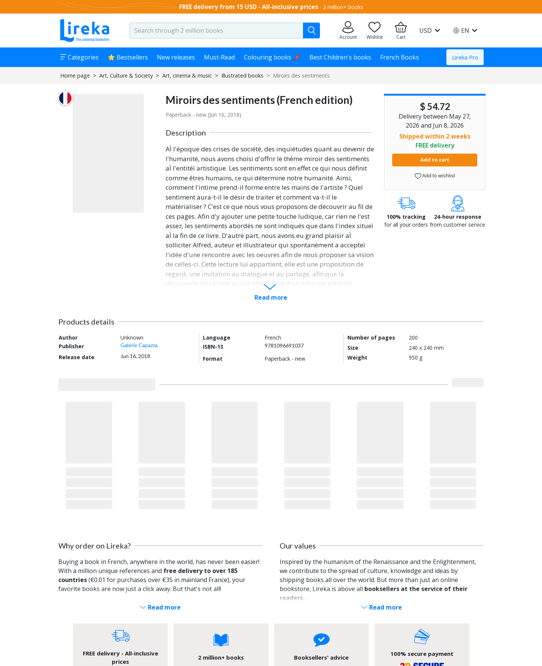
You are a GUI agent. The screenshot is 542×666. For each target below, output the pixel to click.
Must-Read (219, 57)
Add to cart (434, 159)
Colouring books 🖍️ (272, 57)
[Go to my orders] (348, 30)
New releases (176, 57)
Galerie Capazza (139, 345)
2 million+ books (343, 7)
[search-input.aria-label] (216, 30)
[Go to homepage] (84, 30)
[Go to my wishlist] (374, 30)
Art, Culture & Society (126, 75)
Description (186, 132)
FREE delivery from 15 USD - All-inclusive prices (248, 7)
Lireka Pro (465, 57)
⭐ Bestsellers (128, 57)
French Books (399, 57)
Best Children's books (340, 57)
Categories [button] (79, 57)
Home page (75, 75)
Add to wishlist (435, 175)
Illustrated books (242, 75)
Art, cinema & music (187, 75)
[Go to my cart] (401, 30)
